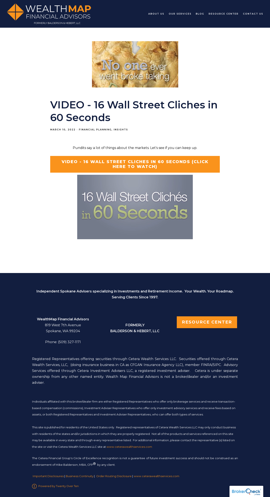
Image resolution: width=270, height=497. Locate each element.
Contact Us (253, 13)
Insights (121, 129)
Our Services (180, 13)
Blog (200, 13)
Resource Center (224, 13)
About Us (156, 13)
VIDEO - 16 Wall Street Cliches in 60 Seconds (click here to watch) (135, 164)
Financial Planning (95, 129)
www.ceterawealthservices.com (156, 476)
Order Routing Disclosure (114, 476)
